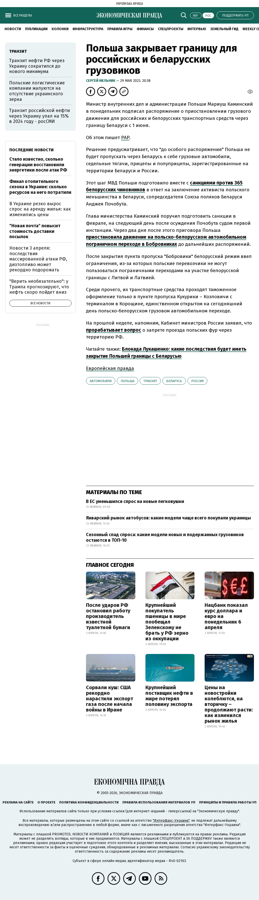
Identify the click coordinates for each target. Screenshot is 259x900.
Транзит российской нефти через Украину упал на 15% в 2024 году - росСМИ (39, 116)
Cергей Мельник (101, 81)
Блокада (132, 349)
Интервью (196, 29)
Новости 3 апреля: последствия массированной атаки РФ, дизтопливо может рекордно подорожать (38, 259)
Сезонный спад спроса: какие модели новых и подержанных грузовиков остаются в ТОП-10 (165, 537)
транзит (150, 381)
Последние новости (31, 149)
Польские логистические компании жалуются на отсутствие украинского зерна (37, 91)
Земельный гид (224, 29)
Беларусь (174, 381)
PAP (125, 137)
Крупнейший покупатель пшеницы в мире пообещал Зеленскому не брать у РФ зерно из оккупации (166, 622)
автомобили (101, 381)
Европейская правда (110, 368)
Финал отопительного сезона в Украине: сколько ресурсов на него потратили (40, 187)
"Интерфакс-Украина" (171, 820)
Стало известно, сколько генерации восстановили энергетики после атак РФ (38, 164)
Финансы (145, 29)
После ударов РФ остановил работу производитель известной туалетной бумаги (108, 616)
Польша (127, 381)
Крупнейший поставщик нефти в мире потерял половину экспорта (169, 695)
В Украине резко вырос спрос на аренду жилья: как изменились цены (40, 209)
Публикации (36, 29)
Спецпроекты (170, 29)
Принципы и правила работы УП (227, 802)
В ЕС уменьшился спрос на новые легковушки (135, 501)
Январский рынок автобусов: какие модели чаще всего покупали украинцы (168, 518)
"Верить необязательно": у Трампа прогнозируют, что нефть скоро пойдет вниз (39, 286)
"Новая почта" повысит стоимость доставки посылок (34, 231)
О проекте (46, 802)
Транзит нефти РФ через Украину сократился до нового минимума (36, 66)
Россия (197, 381)
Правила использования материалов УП (158, 802)
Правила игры (120, 29)
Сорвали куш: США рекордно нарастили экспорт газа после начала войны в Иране (109, 698)
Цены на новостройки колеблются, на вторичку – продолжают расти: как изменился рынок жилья (229, 704)
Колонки (60, 29)
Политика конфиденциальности (89, 802)
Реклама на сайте (18, 802)
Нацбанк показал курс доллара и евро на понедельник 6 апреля (226, 616)
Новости (13, 29)
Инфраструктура (88, 29)
